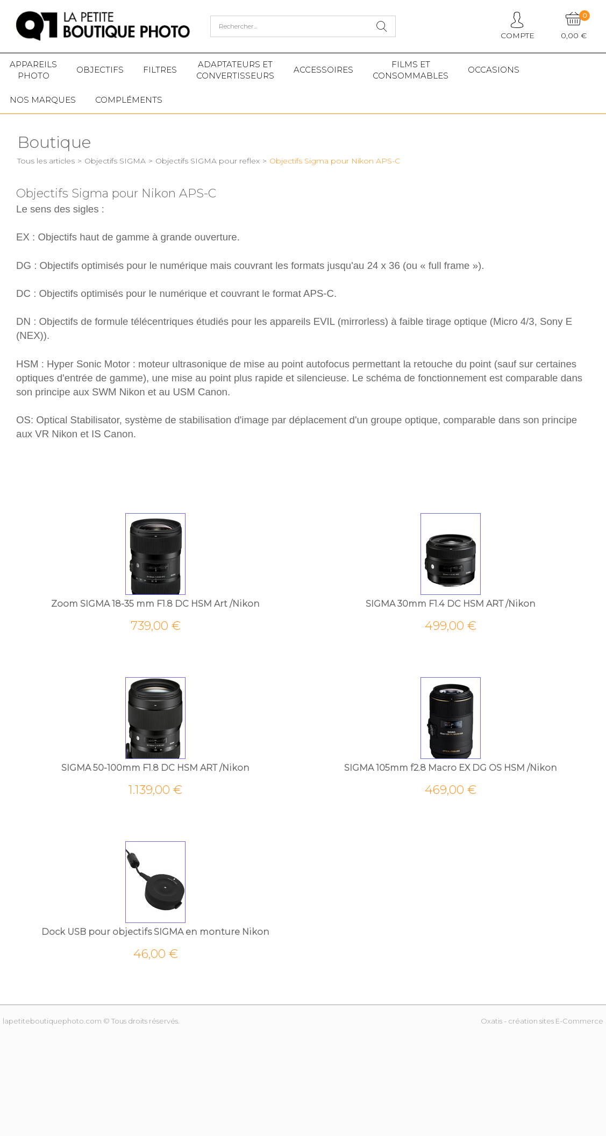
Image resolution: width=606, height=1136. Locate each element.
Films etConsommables (410, 70)
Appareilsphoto (33, 70)
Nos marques (43, 100)
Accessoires (323, 70)
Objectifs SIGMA (115, 161)
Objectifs (100, 70)
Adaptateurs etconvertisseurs (235, 70)
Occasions (493, 70)
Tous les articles (46, 161)
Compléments (128, 100)
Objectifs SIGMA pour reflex (207, 161)
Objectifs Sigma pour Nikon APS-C (334, 161)
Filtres (160, 70)
